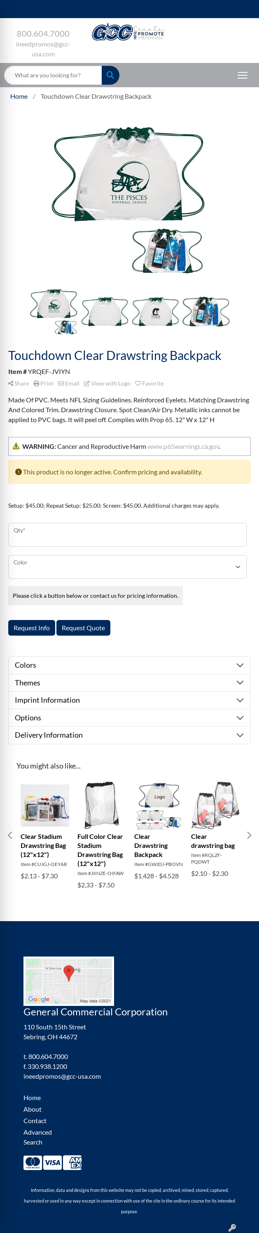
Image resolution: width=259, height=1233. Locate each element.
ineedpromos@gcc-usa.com (62, 1076)
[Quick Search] (53, 75)
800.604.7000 (43, 33)
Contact (35, 1120)
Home (32, 1097)
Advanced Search (37, 1137)
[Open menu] (242, 75)
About (32, 1109)
